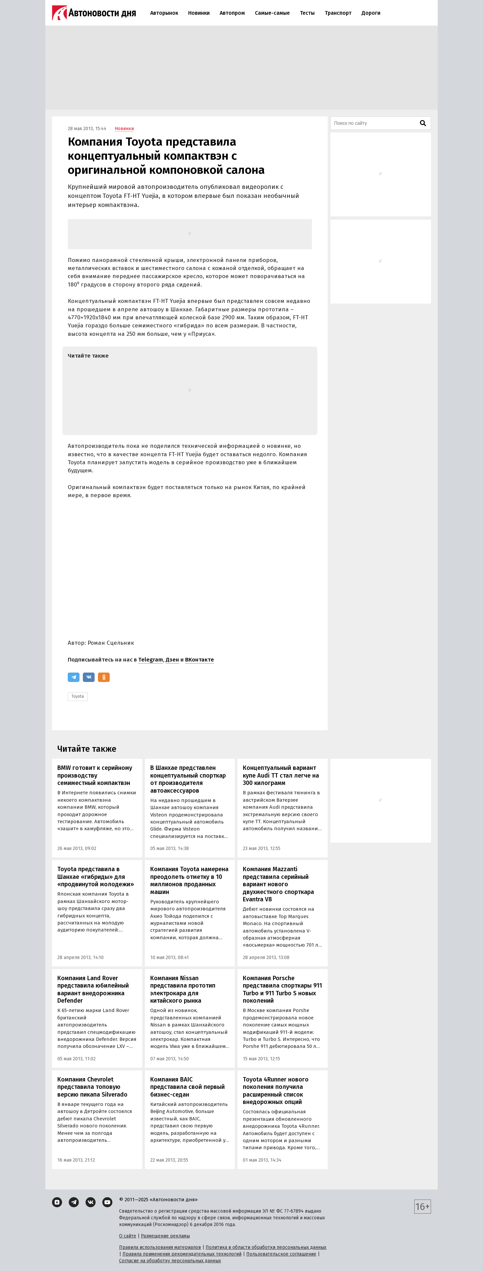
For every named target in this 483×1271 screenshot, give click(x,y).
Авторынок (164, 13)
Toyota (77, 696)
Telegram (150, 659)
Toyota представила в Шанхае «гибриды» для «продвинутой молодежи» (95, 876)
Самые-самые (272, 13)
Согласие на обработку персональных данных (170, 1261)
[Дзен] (57, 1202)
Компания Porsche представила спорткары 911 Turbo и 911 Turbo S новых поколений (282, 989)
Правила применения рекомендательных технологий (181, 1254)
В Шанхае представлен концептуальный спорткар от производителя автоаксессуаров (188, 779)
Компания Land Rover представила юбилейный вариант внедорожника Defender (93, 989)
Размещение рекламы (165, 1236)
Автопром (232, 13)
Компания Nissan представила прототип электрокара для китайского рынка (182, 989)
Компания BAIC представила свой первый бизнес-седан (187, 1087)
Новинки (199, 13)
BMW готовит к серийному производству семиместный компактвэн (94, 775)
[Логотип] (94, 12)
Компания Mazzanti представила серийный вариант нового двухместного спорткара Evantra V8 (278, 884)
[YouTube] (107, 1202)
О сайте (127, 1236)
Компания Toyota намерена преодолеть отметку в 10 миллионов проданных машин (189, 880)
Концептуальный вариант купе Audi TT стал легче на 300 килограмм (281, 775)
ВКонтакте (199, 659)
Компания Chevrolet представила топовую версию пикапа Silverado (92, 1087)
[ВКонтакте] (89, 677)
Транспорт (338, 13)
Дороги (371, 13)
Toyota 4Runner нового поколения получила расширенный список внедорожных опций (276, 1091)
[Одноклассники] (104, 677)
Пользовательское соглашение (281, 1254)
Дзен (172, 659)
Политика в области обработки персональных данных (266, 1247)
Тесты (307, 13)
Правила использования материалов (160, 1247)
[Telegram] (73, 677)
